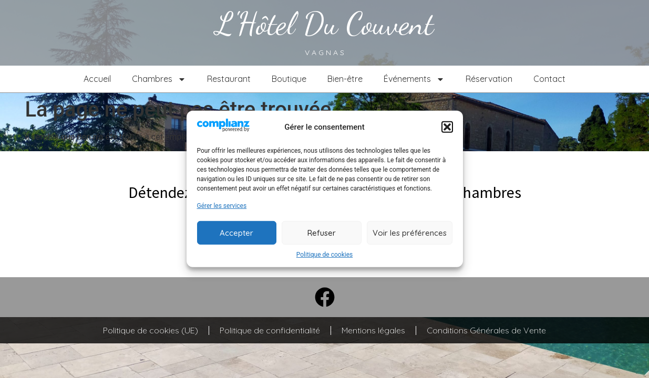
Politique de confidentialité (270, 330)
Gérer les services (222, 205)
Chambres (159, 79)
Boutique (289, 79)
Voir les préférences (410, 233)
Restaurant (229, 79)
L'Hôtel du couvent (324, 24)
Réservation (489, 79)
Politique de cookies (324, 254)
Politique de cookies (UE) (150, 330)
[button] (447, 127)
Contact (549, 79)
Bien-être (345, 79)
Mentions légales (373, 330)
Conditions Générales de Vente (486, 330)
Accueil (97, 79)
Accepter (236, 233)
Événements (414, 79)
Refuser (321, 233)
